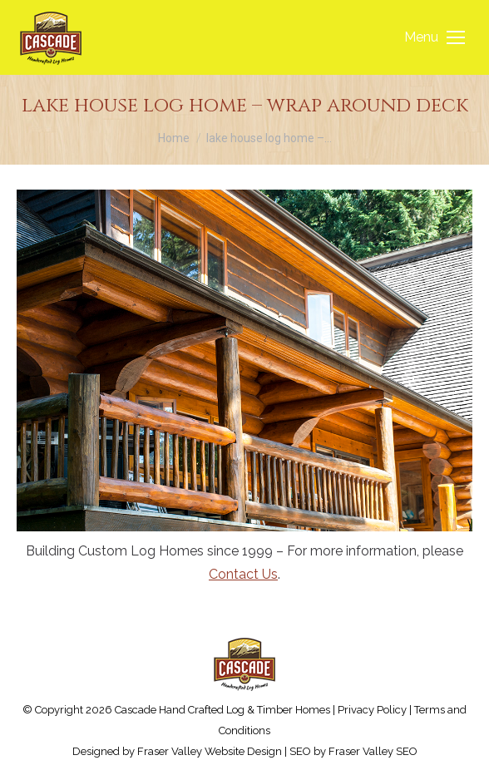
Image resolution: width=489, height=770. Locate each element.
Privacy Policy (372, 709)
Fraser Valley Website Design (209, 751)
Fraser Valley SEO (372, 751)
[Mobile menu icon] (434, 37)
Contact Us (243, 574)
